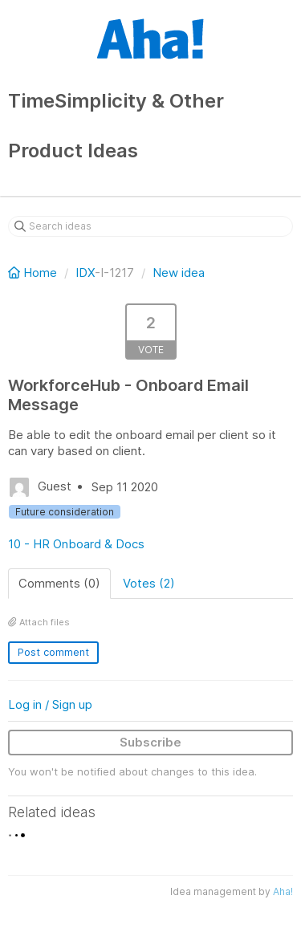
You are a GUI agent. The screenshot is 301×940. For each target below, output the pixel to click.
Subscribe (150, 742)
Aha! (283, 891)
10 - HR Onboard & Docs (76, 543)
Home (34, 272)
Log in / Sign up (50, 704)
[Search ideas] (150, 226)
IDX (85, 272)
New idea (179, 272)
